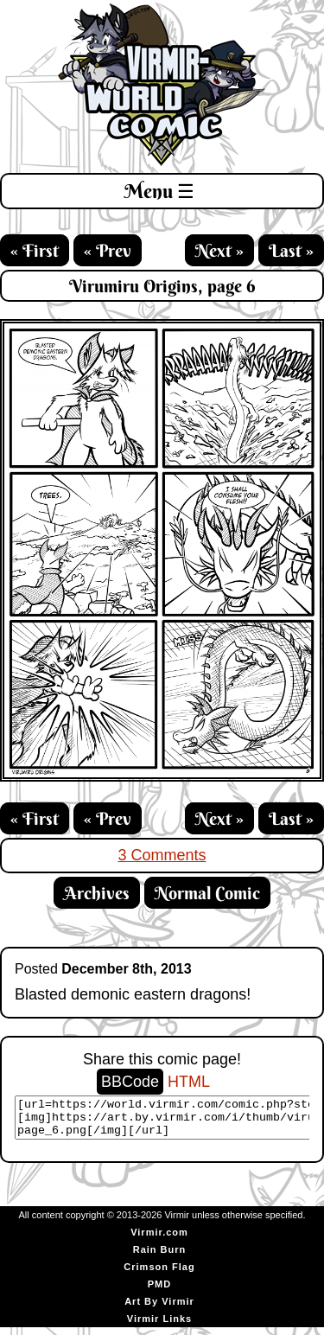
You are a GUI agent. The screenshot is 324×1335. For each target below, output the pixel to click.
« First (34, 250)
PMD (159, 1292)
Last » (291, 250)
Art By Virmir (159, 1309)
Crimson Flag (159, 1274)
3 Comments (162, 855)
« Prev (107, 250)
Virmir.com (159, 1240)
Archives (97, 893)
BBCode (130, 1081)
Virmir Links (159, 1326)
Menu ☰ (159, 191)
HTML (189, 1081)
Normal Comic (207, 893)
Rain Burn (160, 1257)
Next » (219, 250)
